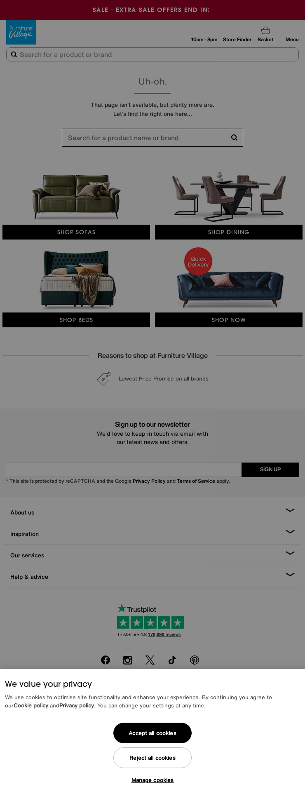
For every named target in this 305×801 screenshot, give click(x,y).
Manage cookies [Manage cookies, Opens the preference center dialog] (152, 780)
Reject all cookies (152, 758)
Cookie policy (31, 705)
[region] (152, 735)
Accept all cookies (152, 733)
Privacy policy (76, 705)
